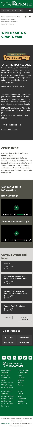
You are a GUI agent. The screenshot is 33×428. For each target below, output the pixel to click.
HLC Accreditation (7, 387)
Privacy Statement (5, 423)
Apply (20, 382)
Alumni (20, 391)
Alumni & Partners (7, 382)
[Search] (10, 10)
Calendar (21, 380)
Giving (20, 375)
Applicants (4, 394)
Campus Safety (23, 373)
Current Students (7, 399)
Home (3, 16)
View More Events (25, 319)
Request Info (9, 342)
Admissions (5, 375)
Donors (20, 394)
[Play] (3, 214)
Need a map (5, 115)
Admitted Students (7, 396)
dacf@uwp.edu (8, 82)
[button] (26, 16)
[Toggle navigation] (30, 10)
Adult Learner (22, 403)
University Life (6, 370)
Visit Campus (24, 337)
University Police (23, 370)
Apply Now (9, 337)
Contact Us (21, 378)
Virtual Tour (24, 342)
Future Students (6, 391)
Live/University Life (11, 16)
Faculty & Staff (6, 401)
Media (20, 396)
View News (6, 318)
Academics (4, 373)
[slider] (7, 214)
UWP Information (7, 385)
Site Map (21, 385)
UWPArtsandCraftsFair (9, 129)
